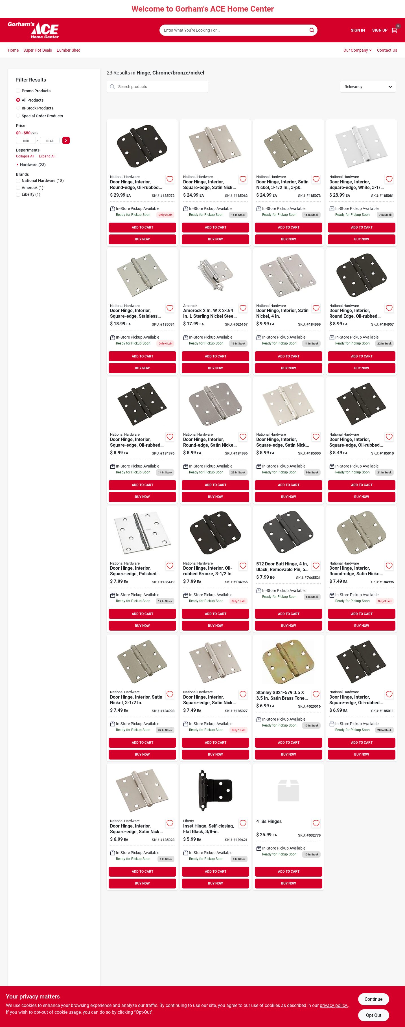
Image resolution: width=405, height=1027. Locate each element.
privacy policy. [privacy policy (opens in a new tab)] (334, 1005)
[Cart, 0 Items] (394, 30)
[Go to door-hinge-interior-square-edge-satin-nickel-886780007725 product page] (215, 182)
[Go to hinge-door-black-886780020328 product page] (288, 569)
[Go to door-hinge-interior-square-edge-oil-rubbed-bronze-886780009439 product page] (361, 440)
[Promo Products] (18, 91)
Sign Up (380, 30)
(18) (43, 180)
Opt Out (373, 1015)
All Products (32, 100)
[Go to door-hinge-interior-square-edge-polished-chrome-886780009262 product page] (142, 569)
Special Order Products (42, 116)
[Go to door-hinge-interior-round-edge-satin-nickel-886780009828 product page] (361, 569)
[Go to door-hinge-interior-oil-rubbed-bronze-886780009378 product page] (215, 569)
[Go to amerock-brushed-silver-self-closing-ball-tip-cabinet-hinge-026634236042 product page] (215, 311)
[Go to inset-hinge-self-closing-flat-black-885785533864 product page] (215, 826)
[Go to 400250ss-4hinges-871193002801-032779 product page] (288, 826)
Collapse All (25, 156)
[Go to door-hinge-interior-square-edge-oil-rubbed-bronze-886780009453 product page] (361, 698)
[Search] (312, 29)
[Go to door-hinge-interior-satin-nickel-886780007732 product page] (288, 182)
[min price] (26, 140)
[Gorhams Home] (33, 30)
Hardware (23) (33, 165)
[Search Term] (238, 30)
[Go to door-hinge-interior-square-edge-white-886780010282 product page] (361, 182)
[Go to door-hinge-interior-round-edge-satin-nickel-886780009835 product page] (215, 440)
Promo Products (36, 90)
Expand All (47, 156)
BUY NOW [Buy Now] (142, 239)
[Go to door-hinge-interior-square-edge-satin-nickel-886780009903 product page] (142, 826)
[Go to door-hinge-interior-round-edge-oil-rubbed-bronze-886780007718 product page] (142, 182)
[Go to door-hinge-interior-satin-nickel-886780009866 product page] (288, 311)
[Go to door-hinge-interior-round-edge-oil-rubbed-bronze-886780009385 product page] (361, 311)
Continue (373, 999)
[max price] (50, 140)
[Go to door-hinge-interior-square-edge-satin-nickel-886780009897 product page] (288, 440)
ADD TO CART (142, 227)
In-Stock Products (37, 108)
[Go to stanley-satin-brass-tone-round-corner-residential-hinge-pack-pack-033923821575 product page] (288, 698)
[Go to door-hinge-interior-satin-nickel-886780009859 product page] (142, 698)
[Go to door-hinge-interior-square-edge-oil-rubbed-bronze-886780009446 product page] (142, 440)
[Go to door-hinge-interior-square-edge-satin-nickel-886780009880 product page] (215, 698)
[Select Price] (66, 140)
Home (13, 50)
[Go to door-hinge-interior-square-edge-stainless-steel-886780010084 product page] (142, 311)
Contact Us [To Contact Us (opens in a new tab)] (387, 50)
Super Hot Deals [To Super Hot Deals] (37, 50)
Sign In (358, 30)
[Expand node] (18, 164)
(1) (32, 187)
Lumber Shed (68, 50)
